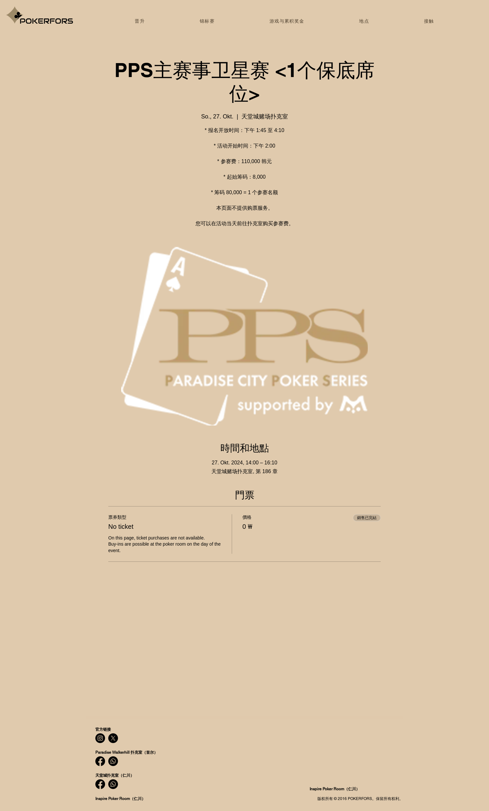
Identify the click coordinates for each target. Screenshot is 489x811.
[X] (113, 738)
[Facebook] (100, 761)
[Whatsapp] (113, 761)
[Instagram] (100, 738)
